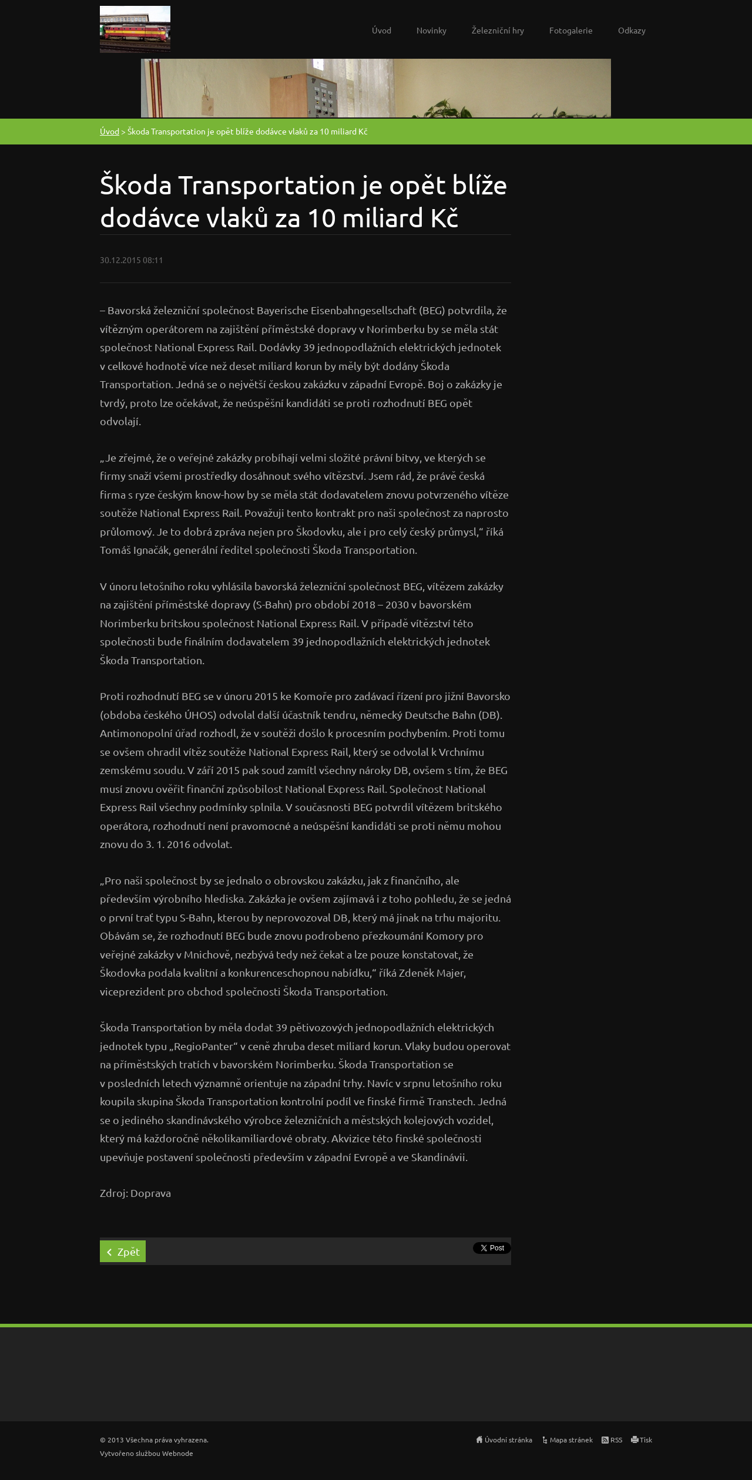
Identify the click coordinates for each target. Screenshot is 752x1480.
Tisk (646, 1439)
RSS (616, 1439)
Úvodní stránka (508, 1439)
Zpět (129, 1251)
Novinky (431, 30)
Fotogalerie (571, 30)
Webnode (177, 1453)
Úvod (381, 30)
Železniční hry (498, 30)
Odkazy (632, 30)
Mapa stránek (571, 1439)
